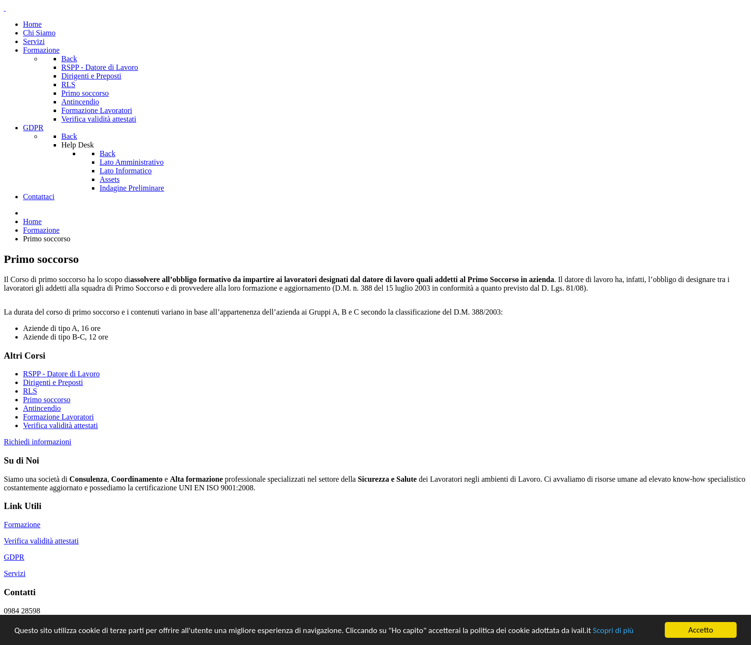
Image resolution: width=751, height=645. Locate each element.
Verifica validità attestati (60, 425)
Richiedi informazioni (37, 442)
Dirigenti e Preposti (53, 382)
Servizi (14, 573)
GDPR (14, 557)
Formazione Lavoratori (58, 417)
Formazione (22, 525)
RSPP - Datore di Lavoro (61, 374)
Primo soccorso (46, 400)
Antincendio (42, 408)
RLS (30, 391)
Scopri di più (613, 630)
